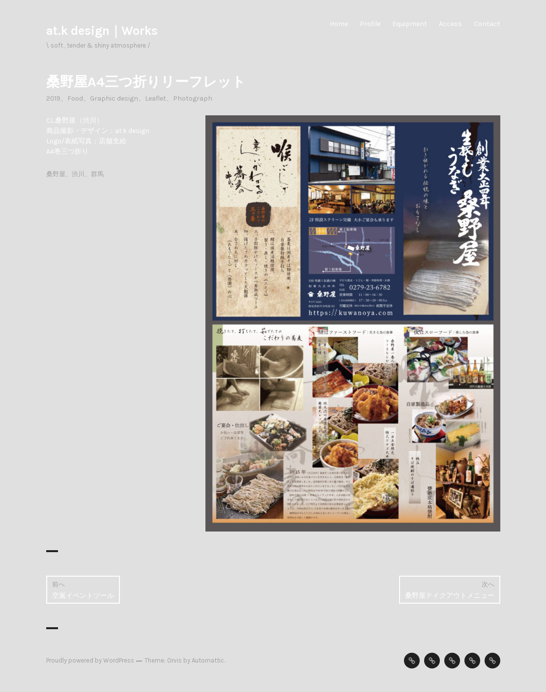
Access (450, 24)
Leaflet (155, 98)
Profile (370, 24)
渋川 (78, 174)
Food (75, 98)
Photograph (192, 98)
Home (339, 24)
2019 (53, 98)
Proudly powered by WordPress (90, 660)
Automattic (208, 660)
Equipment (409, 24)
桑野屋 (55, 174)
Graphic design (114, 98)
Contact (487, 24)
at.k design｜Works (102, 31)
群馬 (97, 174)
